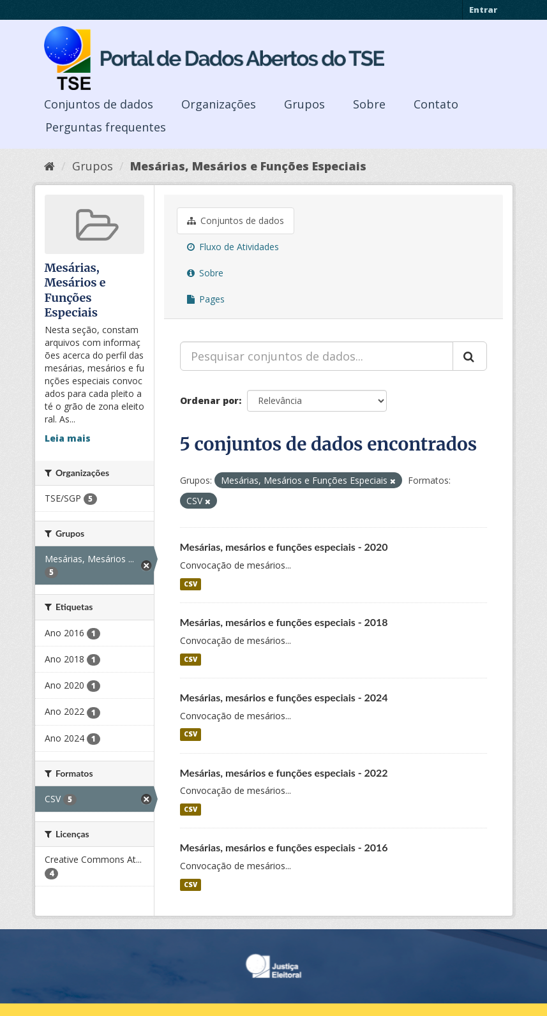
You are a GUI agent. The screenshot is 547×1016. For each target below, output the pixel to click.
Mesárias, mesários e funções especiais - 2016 (284, 847)
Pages (206, 299)
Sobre (369, 104)
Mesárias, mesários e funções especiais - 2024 (284, 697)
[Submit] (470, 356)
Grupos (304, 104)
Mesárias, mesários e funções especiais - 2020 (284, 547)
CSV (190, 583)
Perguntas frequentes (105, 127)
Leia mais (68, 438)
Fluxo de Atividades (233, 247)
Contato (436, 104)
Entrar (483, 9)
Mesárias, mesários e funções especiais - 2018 (284, 622)
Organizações (218, 104)
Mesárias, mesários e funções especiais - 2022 (284, 772)
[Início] (49, 166)
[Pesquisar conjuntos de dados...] (316, 356)
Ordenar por (209, 400)
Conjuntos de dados (98, 104)
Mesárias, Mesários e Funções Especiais (248, 166)
